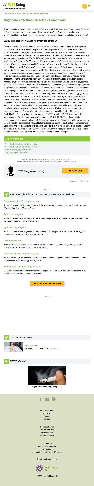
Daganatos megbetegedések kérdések (35, 13)
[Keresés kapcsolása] (84, 6)
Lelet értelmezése (12, 240)
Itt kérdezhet (75, 171)
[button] (40, 401)
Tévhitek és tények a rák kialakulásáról (23, 147)
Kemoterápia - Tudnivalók (17, 153)
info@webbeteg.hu (49, 459)
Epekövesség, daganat (15, 227)
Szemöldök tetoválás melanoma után (22, 201)
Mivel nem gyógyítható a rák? (19, 150)
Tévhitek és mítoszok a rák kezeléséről (23, 144)
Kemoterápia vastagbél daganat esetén (23, 266)
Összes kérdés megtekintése (47, 284)
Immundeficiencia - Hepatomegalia (21, 253)
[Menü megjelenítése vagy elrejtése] (89, 6)
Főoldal (6, 13)
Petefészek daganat (13, 214)
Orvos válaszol (15, 13)
